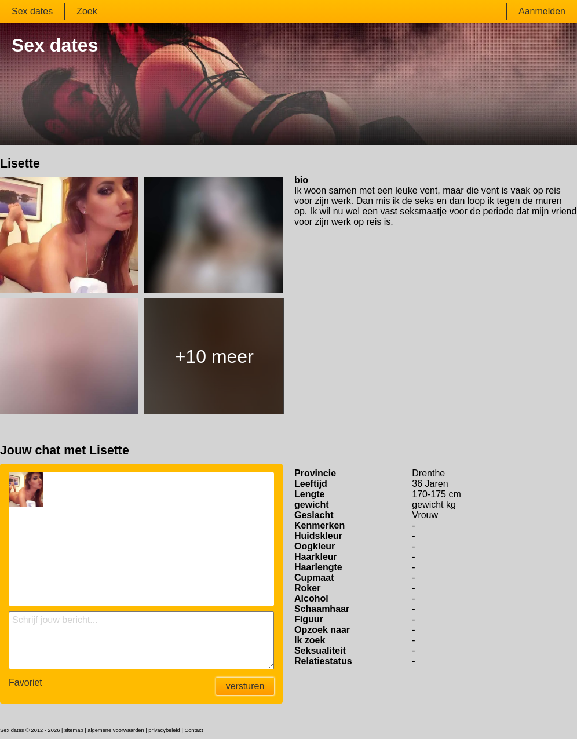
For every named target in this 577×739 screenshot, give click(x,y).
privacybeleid (164, 730)
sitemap (73, 730)
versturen (245, 686)
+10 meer (214, 356)
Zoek (86, 11)
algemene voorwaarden (115, 730)
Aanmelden (541, 11)
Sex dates (32, 11)
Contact (193, 730)
